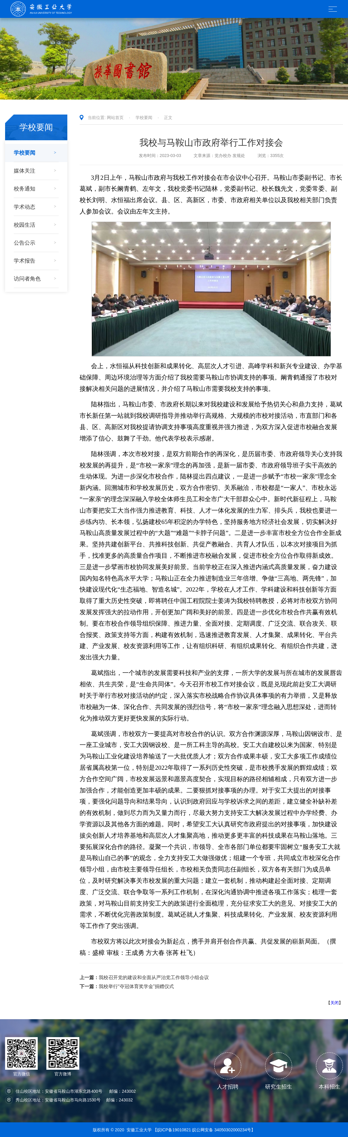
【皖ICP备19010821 (172, 1129)
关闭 (334, 1002)
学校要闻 (144, 117)
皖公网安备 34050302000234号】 (223, 1129)
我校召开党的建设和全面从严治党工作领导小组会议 (144, 977)
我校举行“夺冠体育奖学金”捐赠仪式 (127, 986)
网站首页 (115, 117)
